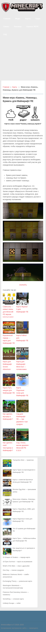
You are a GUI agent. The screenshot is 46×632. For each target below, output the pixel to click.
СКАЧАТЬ (23, 285)
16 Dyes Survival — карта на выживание (17, 561)
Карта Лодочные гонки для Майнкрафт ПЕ (22, 391)
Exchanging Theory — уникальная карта (17, 581)
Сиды (37, 18)
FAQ (5, 34)
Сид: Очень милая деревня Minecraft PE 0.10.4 (22, 446)
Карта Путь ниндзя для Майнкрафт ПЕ (9, 390)
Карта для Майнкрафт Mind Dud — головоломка (21, 365)
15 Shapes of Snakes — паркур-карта (16, 557)
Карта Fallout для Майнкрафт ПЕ (22, 338)
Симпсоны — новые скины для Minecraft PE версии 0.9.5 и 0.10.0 (8, 312)
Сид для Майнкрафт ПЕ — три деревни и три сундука (22, 419)
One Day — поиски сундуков (13, 570)
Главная (6, 18)
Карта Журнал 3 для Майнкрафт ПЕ (22, 309)
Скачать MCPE (32, 26)
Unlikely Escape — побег (12, 603)
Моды (17, 18)
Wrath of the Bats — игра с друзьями (16, 566)
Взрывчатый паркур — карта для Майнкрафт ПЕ (9, 339)
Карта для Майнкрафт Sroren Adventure (7, 365)
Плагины (18, 26)
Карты (28, 18)
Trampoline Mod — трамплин (23, 460)
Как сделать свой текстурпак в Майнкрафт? (8, 446)
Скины (6, 26)
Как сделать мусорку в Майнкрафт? (8, 416)
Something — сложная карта (13, 599)
